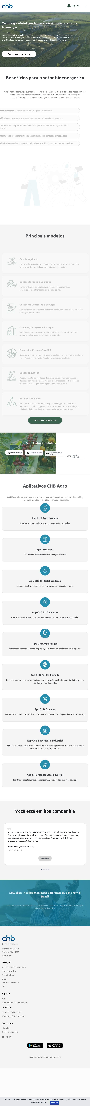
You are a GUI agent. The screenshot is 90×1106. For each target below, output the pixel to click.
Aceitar (54, 1102)
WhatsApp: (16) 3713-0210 (13, 1016)
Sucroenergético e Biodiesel (14, 967)
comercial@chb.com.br (12, 1012)
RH (3, 986)
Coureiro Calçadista (10, 983)
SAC (4, 998)
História (5, 1028)
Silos (4, 979)
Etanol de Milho (9, 971)
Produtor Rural (8, 975)
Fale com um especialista (19, 54)
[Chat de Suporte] (73, 6)
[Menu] (85, 6)
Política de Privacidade (38, 1102)
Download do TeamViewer (15, 1002)
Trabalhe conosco (10, 1032)
